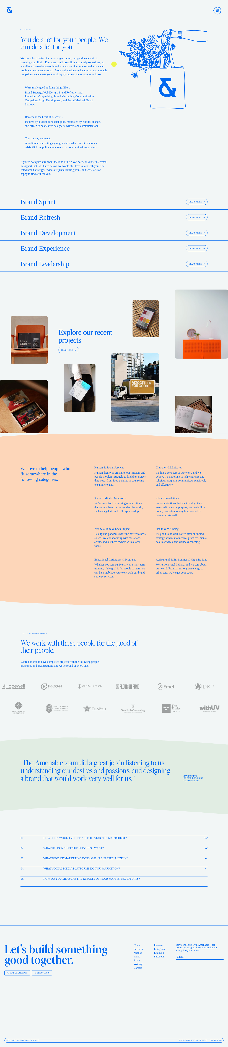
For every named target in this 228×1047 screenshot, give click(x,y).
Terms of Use (216, 1040)
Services (138, 949)
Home (137, 945)
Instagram (159, 949)
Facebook (159, 956)
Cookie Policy (201, 1040)
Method (138, 952)
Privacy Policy (185, 1040)
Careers (138, 967)
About (137, 960)
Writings (138, 964)
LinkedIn (159, 952)
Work (137, 956)
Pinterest (159, 945)
